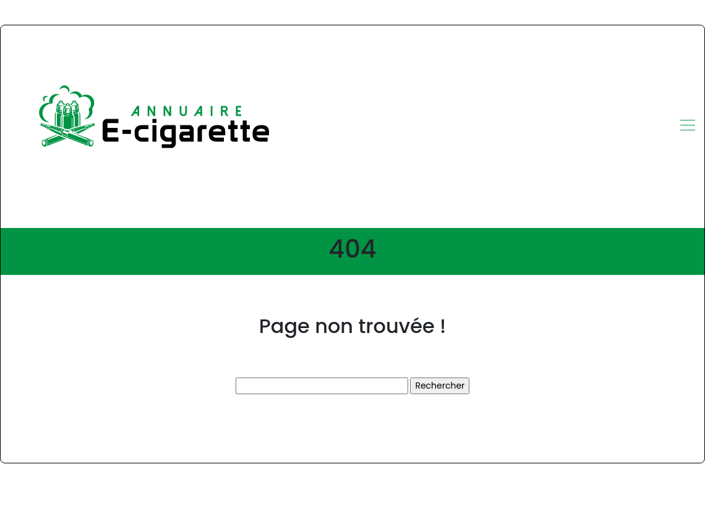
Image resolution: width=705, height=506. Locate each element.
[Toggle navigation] (687, 126)
